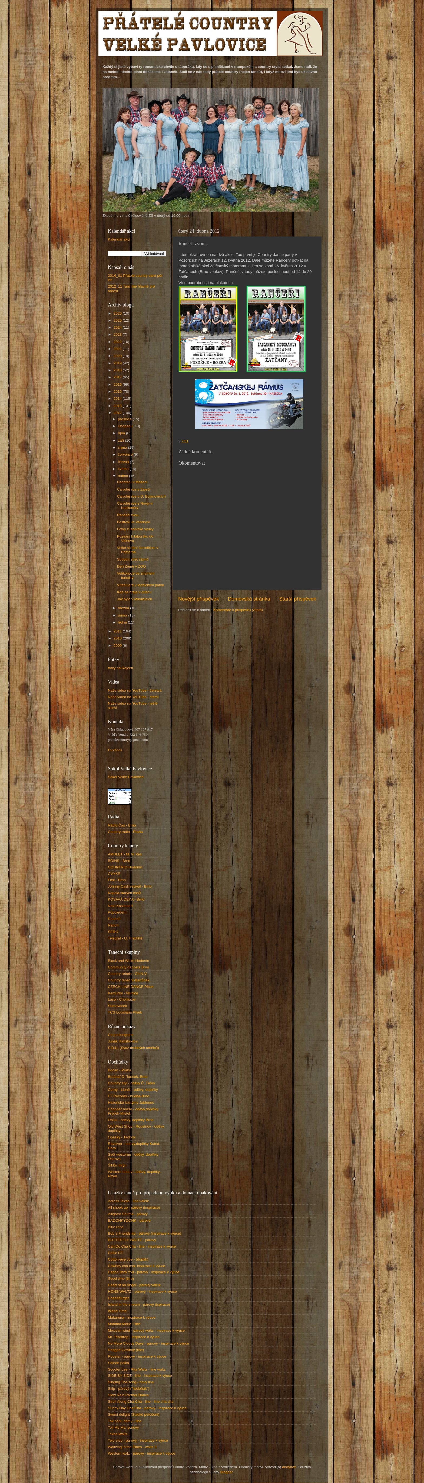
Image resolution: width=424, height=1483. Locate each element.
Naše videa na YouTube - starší (133, 697)
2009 (118, 646)
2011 (118, 631)
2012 (118, 413)
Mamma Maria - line (124, 1324)
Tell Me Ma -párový (123, 1427)
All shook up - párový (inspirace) (134, 1207)
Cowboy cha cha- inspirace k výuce (136, 1266)
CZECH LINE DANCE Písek (131, 987)
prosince (125, 419)
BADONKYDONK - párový (129, 1220)
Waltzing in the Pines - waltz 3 (132, 1447)
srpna (123, 447)
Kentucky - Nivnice (123, 993)
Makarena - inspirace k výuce (131, 1317)
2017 (118, 377)
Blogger (226, 1472)
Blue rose (115, 1227)
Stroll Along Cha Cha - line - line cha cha (140, 1401)
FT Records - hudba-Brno (128, 1096)
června (124, 462)
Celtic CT (115, 1253)
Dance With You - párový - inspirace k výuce (143, 1272)
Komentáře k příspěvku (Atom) (238, 610)
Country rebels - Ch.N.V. (127, 974)
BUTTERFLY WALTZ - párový (132, 1240)
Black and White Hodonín (128, 961)
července (126, 454)
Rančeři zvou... (129, 515)
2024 (118, 327)
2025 (118, 320)
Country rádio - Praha (125, 832)
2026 (118, 313)
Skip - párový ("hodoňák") (128, 1389)
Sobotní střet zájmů (132, 559)
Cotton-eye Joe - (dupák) (128, 1259)
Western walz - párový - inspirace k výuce (141, 1453)
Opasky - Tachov (121, 1137)
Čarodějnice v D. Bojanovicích (141, 496)
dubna (123, 476)
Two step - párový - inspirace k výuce (138, 1440)
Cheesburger (118, 1298)
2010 (118, 638)
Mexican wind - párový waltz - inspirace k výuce (146, 1330)
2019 (118, 363)
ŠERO (113, 932)
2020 (118, 356)
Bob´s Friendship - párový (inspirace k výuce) (144, 1233)
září (121, 440)
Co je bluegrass (120, 1035)
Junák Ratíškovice (123, 1041)
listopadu (126, 426)
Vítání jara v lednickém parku (140, 585)
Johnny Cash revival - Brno (130, 886)
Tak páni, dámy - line (124, 1421)
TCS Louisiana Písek (125, 1012)
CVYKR (114, 874)
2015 (118, 391)
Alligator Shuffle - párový (128, 1214)
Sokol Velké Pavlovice (126, 777)
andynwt (289, 1467)
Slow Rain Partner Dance (128, 1395)
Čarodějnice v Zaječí (133, 489)
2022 (118, 342)
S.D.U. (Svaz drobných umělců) (133, 1048)
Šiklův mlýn (117, 1165)
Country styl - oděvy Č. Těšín (131, 1083)
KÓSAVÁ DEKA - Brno (126, 899)
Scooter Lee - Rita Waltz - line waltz (136, 1369)
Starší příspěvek (297, 599)
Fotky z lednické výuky (135, 529)
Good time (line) (121, 1279)
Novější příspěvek (198, 599)
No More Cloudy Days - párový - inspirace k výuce (148, 1343)
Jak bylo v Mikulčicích (134, 599)
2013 (118, 406)
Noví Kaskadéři (120, 906)
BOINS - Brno (119, 861)
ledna (123, 622)
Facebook (115, 750)
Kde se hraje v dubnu (134, 592)
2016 (118, 384)
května (124, 469)
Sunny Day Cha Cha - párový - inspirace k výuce (147, 1408)
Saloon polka (118, 1363)
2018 (118, 370)
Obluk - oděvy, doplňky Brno (131, 1120)
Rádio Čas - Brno (122, 825)
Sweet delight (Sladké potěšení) (134, 1414)
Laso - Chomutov (122, 999)
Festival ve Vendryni (133, 522)
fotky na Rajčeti (120, 668)
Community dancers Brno (128, 967)
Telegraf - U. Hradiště (125, 938)
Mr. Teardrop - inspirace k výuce (134, 1337)
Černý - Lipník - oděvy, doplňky (133, 1090)
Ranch (113, 925)
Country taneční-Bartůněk (129, 980)
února (123, 615)
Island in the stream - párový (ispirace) (139, 1304)
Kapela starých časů (124, 893)
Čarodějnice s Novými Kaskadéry (135, 505)
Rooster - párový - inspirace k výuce (137, 1356)
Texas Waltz (117, 1434)
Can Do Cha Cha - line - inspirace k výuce (142, 1246)
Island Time (117, 1311)
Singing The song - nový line (131, 1382)
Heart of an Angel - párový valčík (134, 1285)
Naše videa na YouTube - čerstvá (134, 690)
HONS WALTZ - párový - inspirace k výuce (142, 1291)
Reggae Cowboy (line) (126, 1350)
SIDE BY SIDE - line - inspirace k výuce (140, 1376)
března (124, 608)
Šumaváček (117, 1006)
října (122, 433)
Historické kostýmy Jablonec (131, 1103)
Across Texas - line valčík (128, 1201)
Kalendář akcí (119, 239)
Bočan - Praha (119, 1070)
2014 (118, 398)
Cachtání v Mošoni (132, 482)
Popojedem (117, 912)
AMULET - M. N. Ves (125, 854)
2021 (118, 349)
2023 (118, 334)
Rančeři (114, 919)
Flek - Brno (117, 880)
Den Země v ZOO (131, 566)
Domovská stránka (249, 599)
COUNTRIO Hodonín (125, 867)
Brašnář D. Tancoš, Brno (128, 1077)
